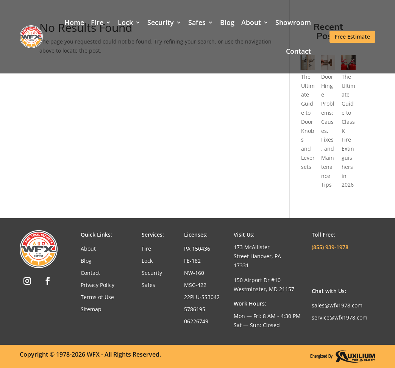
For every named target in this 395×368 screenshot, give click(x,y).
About (251, 22)
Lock (125, 22)
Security (160, 22)
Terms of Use (97, 297)
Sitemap (91, 309)
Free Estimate (352, 36)
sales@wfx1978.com (337, 305)
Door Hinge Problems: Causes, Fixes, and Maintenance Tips (327, 131)
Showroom (293, 22)
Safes (197, 22)
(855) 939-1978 (330, 247)
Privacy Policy (97, 284)
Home (74, 22)
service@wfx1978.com (339, 317)
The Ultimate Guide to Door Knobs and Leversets (308, 121)
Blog (227, 22)
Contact (298, 51)
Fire (97, 22)
